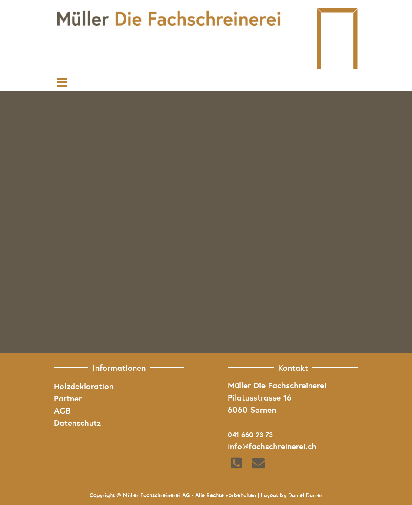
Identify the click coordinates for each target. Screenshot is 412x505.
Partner (68, 398)
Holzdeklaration (83, 386)
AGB (62, 410)
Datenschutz (77, 422)
